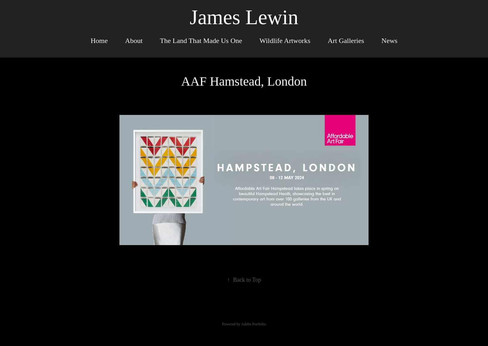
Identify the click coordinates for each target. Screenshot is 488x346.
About (134, 41)
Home (99, 41)
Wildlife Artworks (285, 41)
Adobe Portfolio (253, 324)
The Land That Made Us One (201, 41)
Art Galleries (346, 41)
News (390, 41)
